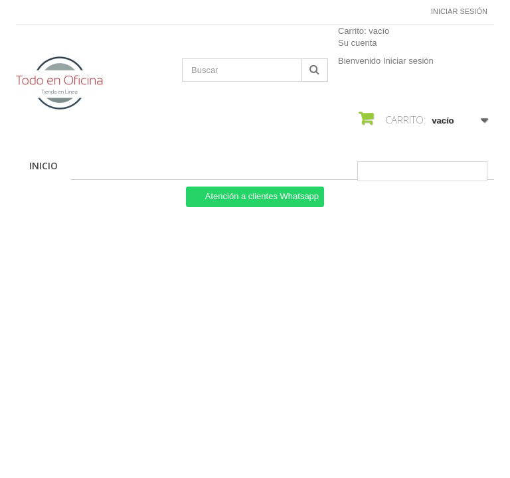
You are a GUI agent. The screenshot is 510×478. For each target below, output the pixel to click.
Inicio (43, 165)
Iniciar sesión (459, 11)
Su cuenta (357, 43)
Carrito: (363, 31)
